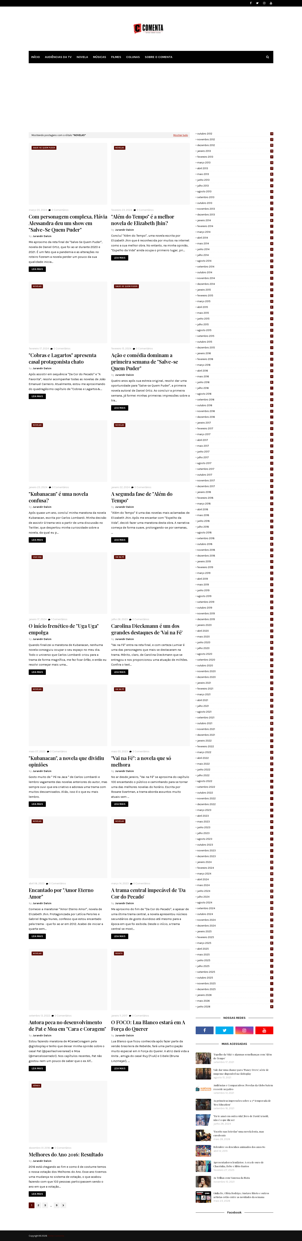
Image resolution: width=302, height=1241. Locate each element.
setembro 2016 (235, 399)
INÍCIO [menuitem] (35, 57)
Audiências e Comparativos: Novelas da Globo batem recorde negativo (243, 1087)
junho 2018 (235, 521)
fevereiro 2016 (235, 359)
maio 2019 (235, 584)
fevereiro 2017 (235, 428)
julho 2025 (235, 966)
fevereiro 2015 (235, 295)
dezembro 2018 (235, 555)
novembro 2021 (235, 729)
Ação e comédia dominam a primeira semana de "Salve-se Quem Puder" (144, 361)
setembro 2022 (235, 786)
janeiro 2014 (235, 220)
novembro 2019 (235, 613)
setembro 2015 (235, 336)
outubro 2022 (235, 792)
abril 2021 (235, 700)
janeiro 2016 (235, 353)
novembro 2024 (235, 919)
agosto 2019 (235, 596)
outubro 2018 (235, 544)
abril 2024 (235, 879)
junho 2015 (235, 318)
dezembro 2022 (235, 804)
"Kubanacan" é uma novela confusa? (58, 497)
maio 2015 (235, 312)
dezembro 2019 (235, 619)
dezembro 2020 (235, 677)
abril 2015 (235, 307)
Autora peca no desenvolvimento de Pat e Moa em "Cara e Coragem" (67, 1025)
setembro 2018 (235, 538)
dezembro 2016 (235, 416)
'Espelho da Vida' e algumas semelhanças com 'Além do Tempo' (242, 1056)
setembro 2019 (235, 601)
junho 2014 (235, 249)
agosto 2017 (235, 463)
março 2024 (235, 873)
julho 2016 (235, 388)
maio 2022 (235, 763)
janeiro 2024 (235, 862)
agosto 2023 (235, 838)
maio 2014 (235, 243)
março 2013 (235, 162)
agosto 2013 (235, 191)
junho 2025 (235, 960)
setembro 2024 (235, 908)
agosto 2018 (235, 532)
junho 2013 (235, 179)
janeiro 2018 (235, 492)
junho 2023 (235, 827)
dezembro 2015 (235, 347)
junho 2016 (235, 382)
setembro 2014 (235, 266)
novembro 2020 (235, 671)
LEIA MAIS (37, 269)
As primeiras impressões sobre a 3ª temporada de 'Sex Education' (242, 1102)
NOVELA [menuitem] (82, 57)
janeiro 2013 (235, 151)
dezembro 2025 (235, 989)
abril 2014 (235, 237)
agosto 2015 (235, 330)
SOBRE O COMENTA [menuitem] (158, 57)
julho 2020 (235, 648)
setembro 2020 (235, 659)
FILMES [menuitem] (116, 57)
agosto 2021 (235, 711)
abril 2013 (235, 168)
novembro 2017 (235, 480)
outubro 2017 (235, 474)
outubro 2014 (235, 272)
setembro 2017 (235, 468)
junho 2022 (235, 769)
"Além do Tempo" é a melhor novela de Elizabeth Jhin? (142, 219)
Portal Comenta (56, 1235)
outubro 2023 (235, 844)
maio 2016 (235, 376)
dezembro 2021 (235, 734)
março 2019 (235, 573)
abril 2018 (235, 509)
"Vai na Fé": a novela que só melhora (141, 761)
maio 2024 (235, 885)
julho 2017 (235, 457)
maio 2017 (235, 445)
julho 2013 (235, 185)
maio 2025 (235, 954)
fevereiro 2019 (235, 567)
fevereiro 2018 (235, 497)
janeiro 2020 (235, 625)
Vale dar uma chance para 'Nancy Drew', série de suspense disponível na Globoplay (241, 1071)
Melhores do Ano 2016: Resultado (66, 1154)
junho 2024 (235, 891)
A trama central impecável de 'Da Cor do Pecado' (148, 893)
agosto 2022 (235, 781)
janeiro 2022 (235, 740)
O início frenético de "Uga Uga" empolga (64, 629)
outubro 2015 (235, 341)
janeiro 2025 (235, 931)
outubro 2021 (235, 723)
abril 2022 (235, 758)
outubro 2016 (235, 405)
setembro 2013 (235, 197)
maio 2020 (235, 636)
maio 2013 (235, 174)
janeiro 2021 (235, 682)
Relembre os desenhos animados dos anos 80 (239, 1147)
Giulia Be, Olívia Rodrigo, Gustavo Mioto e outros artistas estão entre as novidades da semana (241, 1195)
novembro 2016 (235, 411)
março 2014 (235, 231)
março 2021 (235, 694)
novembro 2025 (235, 983)
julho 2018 (235, 526)
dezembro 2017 (235, 486)
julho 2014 (235, 255)
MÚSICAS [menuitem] (99, 57)
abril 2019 (235, 578)
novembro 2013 (235, 208)
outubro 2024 (235, 914)
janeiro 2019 (235, 561)
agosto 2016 (235, 393)
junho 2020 (235, 642)
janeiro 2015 (235, 289)
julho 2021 (235, 706)
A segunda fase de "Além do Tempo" (141, 497)
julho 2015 (235, 324)
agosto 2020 (235, 653)
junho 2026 (235, 1006)
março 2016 (235, 364)
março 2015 (235, 301)
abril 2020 (235, 630)
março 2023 (235, 810)
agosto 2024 (235, 902)
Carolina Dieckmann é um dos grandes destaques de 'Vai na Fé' (147, 629)
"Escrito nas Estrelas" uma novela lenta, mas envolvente (238, 1133)
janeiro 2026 (235, 995)
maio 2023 (235, 821)
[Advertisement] (151, 97)
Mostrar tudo (180, 135)
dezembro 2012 (235, 145)
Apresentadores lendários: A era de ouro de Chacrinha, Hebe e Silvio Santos (238, 1164)
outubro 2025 (235, 977)
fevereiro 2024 (235, 867)
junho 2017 (235, 451)
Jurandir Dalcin (42, 236)
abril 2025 (235, 948)
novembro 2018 (235, 549)
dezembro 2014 (235, 284)
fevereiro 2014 (235, 226)
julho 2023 (235, 833)
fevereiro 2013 (235, 156)
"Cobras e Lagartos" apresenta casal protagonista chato (62, 358)
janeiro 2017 (235, 422)
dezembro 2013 (235, 214)
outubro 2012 (235, 133)
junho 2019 (235, 590)
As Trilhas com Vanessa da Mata (231, 1177)
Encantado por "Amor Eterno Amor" (61, 893)
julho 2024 (235, 896)
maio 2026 (235, 1000)
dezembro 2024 (235, 925)
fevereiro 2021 (235, 688)
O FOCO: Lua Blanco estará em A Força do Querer (148, 1025)
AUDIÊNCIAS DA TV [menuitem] (58, 57)
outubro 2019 (235, 607)
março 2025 (235, 943)
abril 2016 (235, 370)
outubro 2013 (235, 203)
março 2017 (235, 434)
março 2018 (235, 503)
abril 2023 (235, 815)
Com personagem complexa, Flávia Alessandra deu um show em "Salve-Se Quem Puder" (68, 223)
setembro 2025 (235, 971)
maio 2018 (235, 515)
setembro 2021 (235, 717)
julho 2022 (235, 775)
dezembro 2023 (235, 856)
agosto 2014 (235, 260)
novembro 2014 (235, 278)
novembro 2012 (235, 139)
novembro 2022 (235, 798)
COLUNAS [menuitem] (133, 57)
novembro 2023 (235, 850)
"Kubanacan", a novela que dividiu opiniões (66, 761)
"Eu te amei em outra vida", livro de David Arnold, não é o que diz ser (240, 1118)
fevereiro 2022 (235, 746)
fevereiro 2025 (235, 937)
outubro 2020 (235, 665)
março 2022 (235, 752)
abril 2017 (235, 440)
